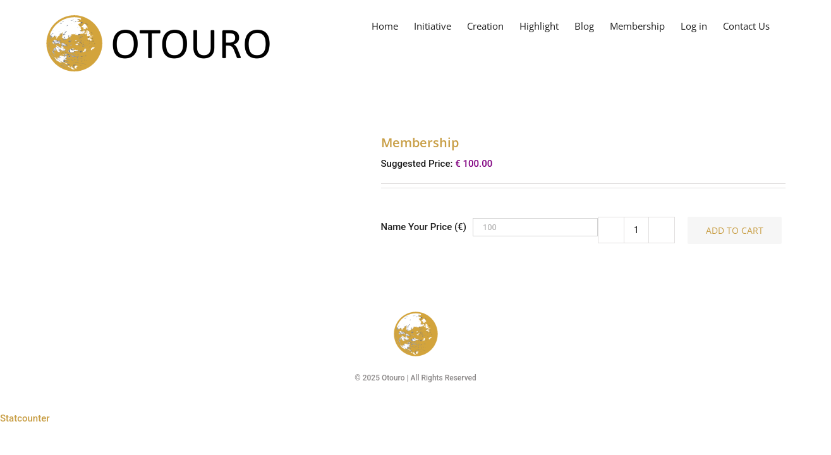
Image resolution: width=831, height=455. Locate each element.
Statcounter (25, 418)
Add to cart (734, 230)
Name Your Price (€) (423, 227)
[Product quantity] (636, 230)
